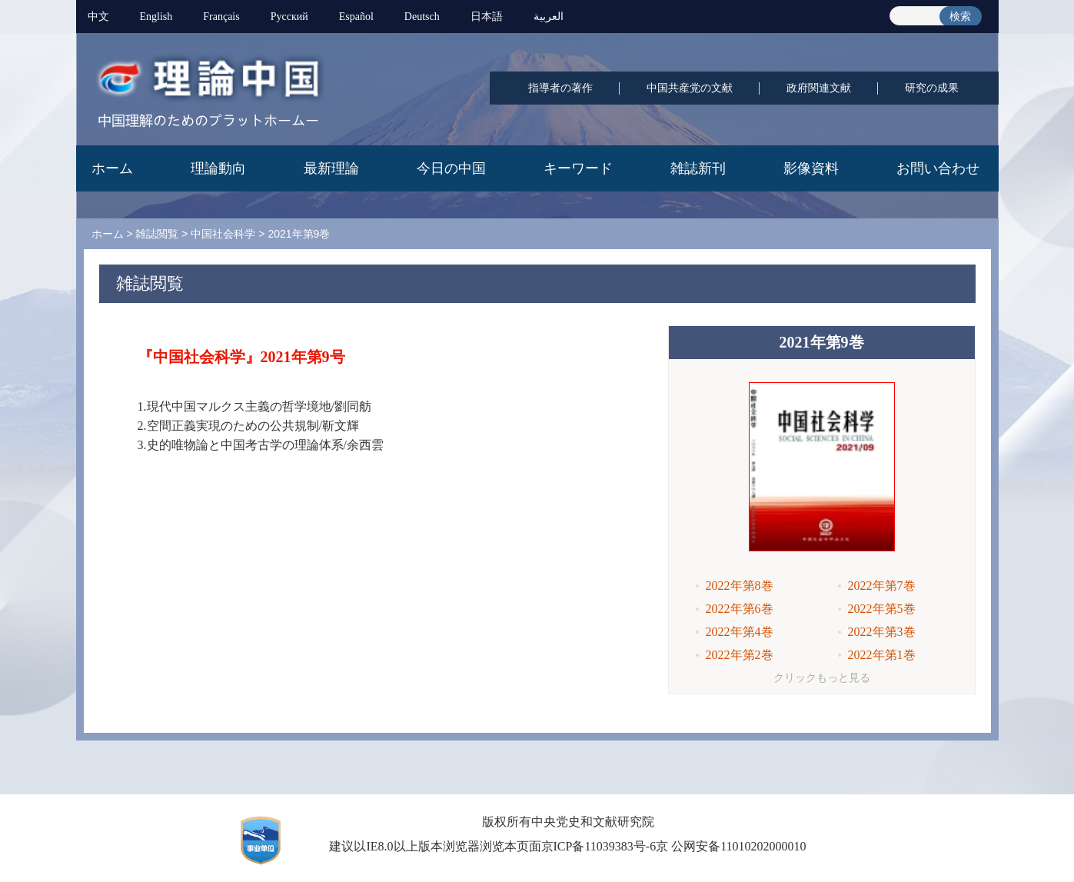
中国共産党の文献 (690, 88)
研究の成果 (932, 88)
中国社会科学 (223, 234)
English (156, 16)
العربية (549, 16)
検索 (960, 16)
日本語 (486, 16)
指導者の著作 (560, 88)
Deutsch (422, 16)
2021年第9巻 (299, 234)
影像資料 (811, 168)
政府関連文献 (818, 88)
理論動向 (218, 168)
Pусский (289, 16)
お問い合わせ (937, 168)
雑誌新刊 (698, 168)
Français (221, 16)
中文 (98, 16)
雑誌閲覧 (156, 234)
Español (356, 16)
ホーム (112, 168)
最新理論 (331, 168)
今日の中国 (451, 168)
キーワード (578, 168)
